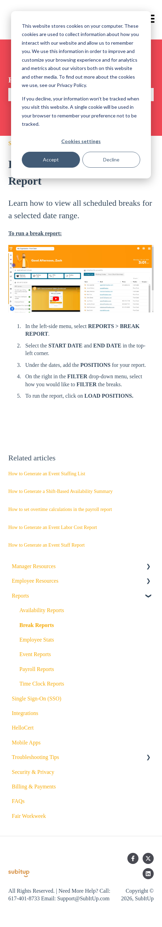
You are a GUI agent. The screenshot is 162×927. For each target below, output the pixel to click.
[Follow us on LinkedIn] (148, 873)
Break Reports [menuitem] (36, 625)
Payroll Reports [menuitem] (36, 669)
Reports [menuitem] (20, 596)
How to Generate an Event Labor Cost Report (52, 527)
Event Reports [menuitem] (35, 654)
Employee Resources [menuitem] (35, 581)
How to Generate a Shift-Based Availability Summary (60, 491)
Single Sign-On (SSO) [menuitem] (36, 698)
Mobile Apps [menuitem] (26, 742)
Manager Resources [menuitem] (34, 566)
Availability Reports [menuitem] (41, 610)
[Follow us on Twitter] (148, 858)
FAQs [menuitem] (18, 801)
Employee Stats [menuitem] (36, 640)
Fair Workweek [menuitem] (29, 816)
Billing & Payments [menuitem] (34, 786)
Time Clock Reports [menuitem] (41, 684)
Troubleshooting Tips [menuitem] (35, 757)
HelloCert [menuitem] (23, 728)
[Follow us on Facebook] (132, 858)
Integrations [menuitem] (25, 713)
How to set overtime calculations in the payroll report (60, 509)
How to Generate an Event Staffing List (46, 473)
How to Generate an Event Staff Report (46, 545)
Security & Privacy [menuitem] (33, 772)
